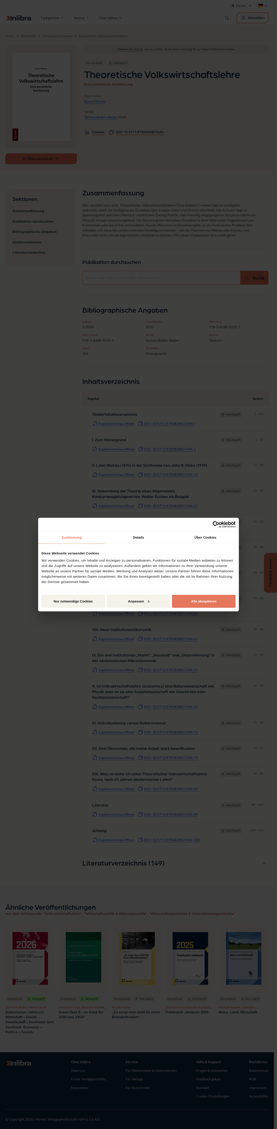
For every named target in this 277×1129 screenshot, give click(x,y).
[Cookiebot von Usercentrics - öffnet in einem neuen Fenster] (216, 524)
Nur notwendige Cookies (73, 601)
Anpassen (138, 601)
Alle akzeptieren (203, 601)
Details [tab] (138, 537)
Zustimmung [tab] (72, 537)
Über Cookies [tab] (205, 537)
